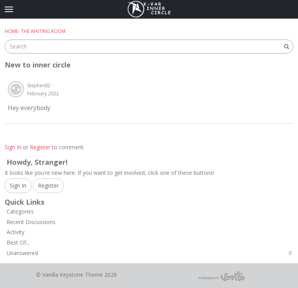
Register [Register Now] (48, 185)
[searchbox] (149, 46)
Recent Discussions (31, 222)
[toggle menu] (9, 9)
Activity (15, 232)
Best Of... (18, 242)
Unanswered (149, 253)
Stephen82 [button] (38, 85)
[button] (16, 89)
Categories (20, 211)
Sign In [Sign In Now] (18, 185)
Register (40, 147)
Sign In (13, 147)
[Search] (286, 46)
